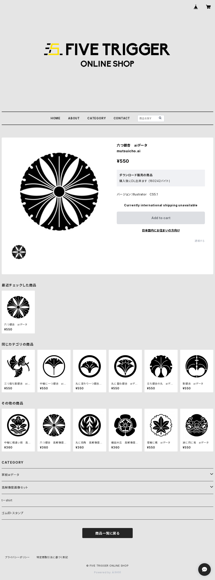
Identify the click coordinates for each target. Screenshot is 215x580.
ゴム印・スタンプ (12, 513)
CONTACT (122, 118)
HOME (55, 118)
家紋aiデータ (10, 474)
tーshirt (7, 500)
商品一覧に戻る (107, 533)
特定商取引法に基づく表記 (52, 557)
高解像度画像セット (15, 487)
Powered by (107, 572)
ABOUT (74, 118)
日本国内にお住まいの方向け (161, 230)
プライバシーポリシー (17, 557)
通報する (200, 240)
